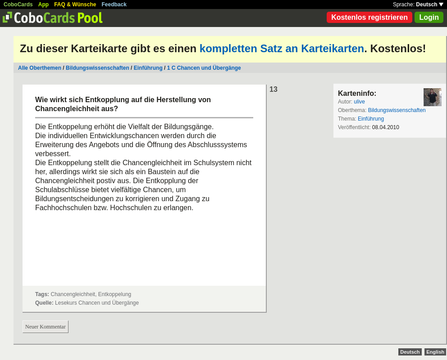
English (435, 352)
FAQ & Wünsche (75, 4)
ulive (359, 102)
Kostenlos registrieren (369, 17)
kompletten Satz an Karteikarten (282, 48)
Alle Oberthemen (39, 68)
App (43, 4)
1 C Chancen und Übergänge (204, 68)
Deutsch (429, 4)
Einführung (148, 68)
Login (429, 17)
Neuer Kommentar (45, 327)
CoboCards (18, 4)
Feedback (114, 4)
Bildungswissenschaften (97, 68)
